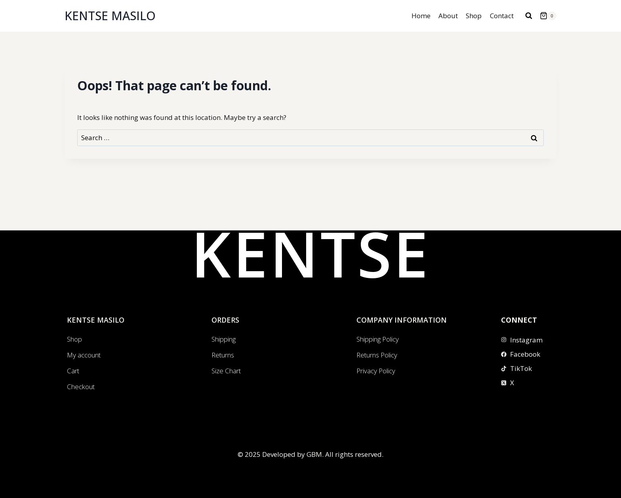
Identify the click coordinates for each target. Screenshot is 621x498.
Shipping (223, 339)
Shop (474, 15)
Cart (73, 370)
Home (421, 15)
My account (84, 354)
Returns (222, 354)
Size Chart (226, 370)
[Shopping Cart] (548, 15)
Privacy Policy (375, 370)
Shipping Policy (377, 339)
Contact (502, 15)
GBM (314, 454)
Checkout (81, 386)
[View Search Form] (529, 16)
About (448, 15)
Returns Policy (376, 354)
